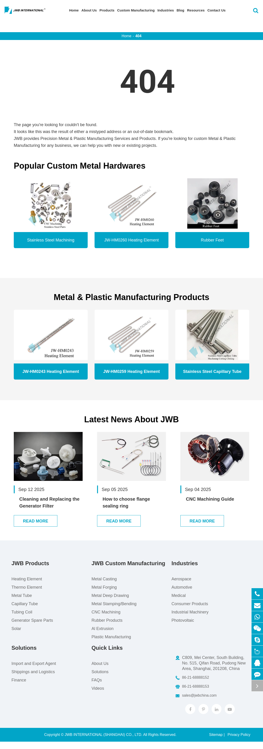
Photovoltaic (182, 627)
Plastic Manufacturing (111, 643)
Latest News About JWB (131, 419)
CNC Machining (106, 619)
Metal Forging (104, 594)
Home (74, 10)
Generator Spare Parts (32, 627)
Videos (98, 695)
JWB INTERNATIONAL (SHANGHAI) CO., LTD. (103, 742)
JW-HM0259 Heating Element (131, 371)
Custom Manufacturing (136, 10)
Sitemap (216, 742)
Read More (35, 528)
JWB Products (30, 570)
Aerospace (181, 586)
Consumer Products (189, 610)
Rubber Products (107, 627)
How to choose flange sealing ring (126, 502)
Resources (196, 10)
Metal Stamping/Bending (114, 610)
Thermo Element (26, 594)
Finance (18, 687)
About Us (89, 10)
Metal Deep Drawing (110, 602)
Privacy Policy (238, 742)
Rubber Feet (212, 240)
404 (138, 36)
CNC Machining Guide (210, 499)
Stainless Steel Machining (50, 240)
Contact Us (216, 10)
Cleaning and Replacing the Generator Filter (49, 502)
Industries (165, 10)
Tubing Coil (21, 619)
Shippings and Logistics (33, 678)
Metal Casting (104, 586)
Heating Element (26, 586)
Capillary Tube (24, 610)
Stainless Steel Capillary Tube (212, 371)
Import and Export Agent (33, 670)
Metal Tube (21, 602)
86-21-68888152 (192, 684)
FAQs (97, 687)
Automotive (181, 594)
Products (107, 10)
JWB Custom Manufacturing (128, 570)
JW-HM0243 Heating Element (50, 371)
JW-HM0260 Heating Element (131, 240)
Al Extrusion (103, 635)
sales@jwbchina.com (196, 702)
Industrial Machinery (189, 619)
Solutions (23, 655)
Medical (178, 602)
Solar (16, 635)
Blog (180, 10)
